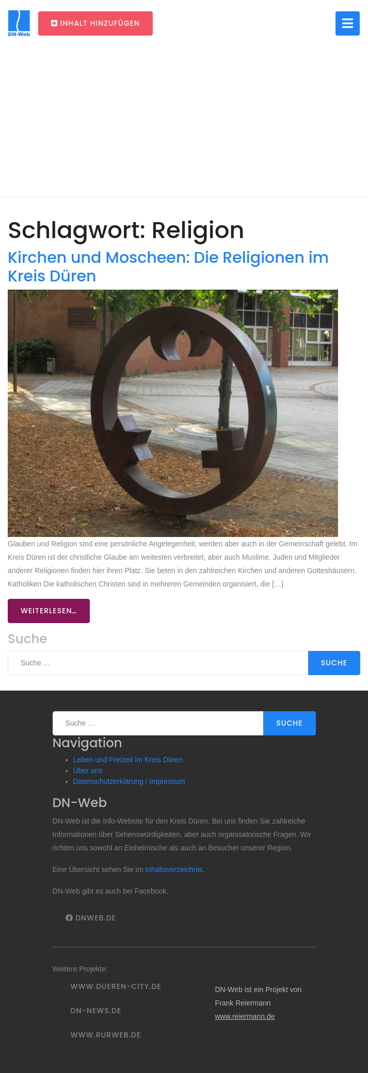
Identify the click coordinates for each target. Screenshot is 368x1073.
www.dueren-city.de (116, 986)
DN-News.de (96, 1010)
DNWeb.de (91, 918)
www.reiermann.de (245, 1016)
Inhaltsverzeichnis (173, 869)
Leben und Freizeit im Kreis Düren (128, 760)
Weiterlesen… (49, 611)
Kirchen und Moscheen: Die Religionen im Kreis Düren (168, 266)
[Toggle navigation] (347, 23)
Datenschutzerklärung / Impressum (129, 781)
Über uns (88, 770)
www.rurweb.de (106, 1035)
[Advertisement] (184, 124)
